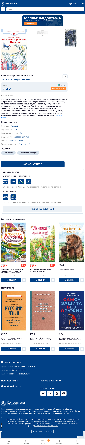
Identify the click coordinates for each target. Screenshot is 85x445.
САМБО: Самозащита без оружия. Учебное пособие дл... (71, 338)
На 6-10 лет (8, 152)
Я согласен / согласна (42, 431)
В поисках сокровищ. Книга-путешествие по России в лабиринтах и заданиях (12, 270)
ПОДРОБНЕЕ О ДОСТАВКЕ (43, 209)
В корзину (11, 280)
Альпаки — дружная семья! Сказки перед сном (40, 269)
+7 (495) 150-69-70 (75, 4)
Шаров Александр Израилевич (15, 79)
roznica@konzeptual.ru (19, 394)
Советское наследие (28, 152)
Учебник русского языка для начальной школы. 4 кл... (12, 338)
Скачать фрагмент (34, 164)
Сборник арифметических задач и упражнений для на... (41, 338)
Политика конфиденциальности (46, 426)
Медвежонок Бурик (66, 269)
